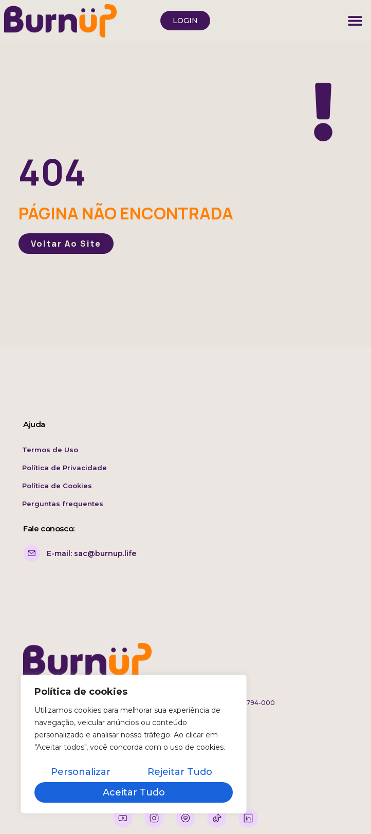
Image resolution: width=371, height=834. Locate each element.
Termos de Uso (50, 450)
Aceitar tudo (134, 792)
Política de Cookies (57, 485)
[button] (355, 20)
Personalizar (80, 771)
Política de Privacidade (64, 468)
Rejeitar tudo (179, 771)
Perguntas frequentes (62, 503)
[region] (134, 744)
